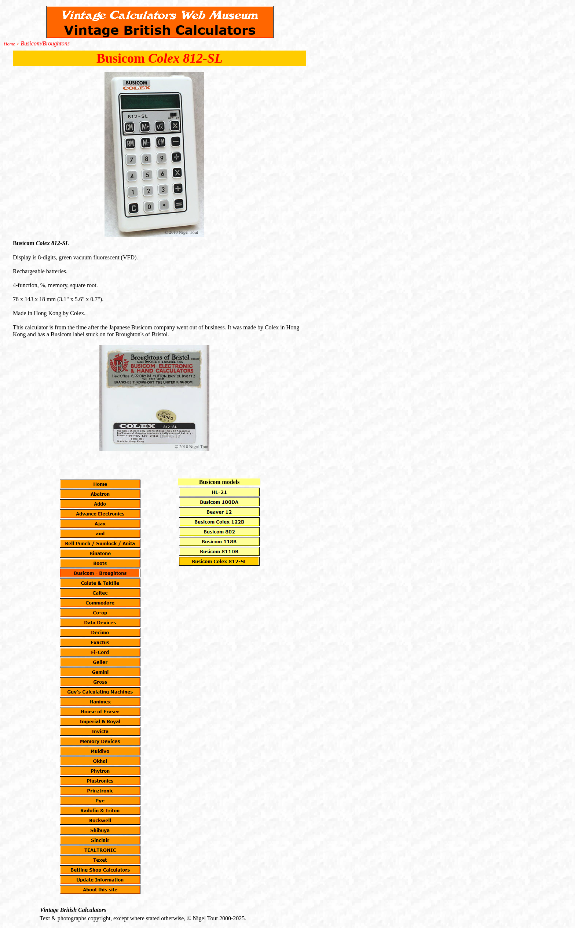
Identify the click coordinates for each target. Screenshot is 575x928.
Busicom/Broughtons (45, 43)
